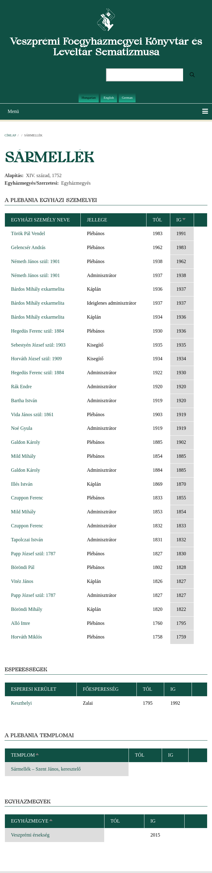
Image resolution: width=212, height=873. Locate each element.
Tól (157, 219)
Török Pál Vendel (28, 233)
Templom (25, 755)
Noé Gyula (21, 428)
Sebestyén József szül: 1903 (38, 344)
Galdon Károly (25, 442)
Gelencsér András (28, 247)
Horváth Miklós (26, 636)
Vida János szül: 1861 (32, 414)
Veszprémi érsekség (30, 834)
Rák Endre (21, 386)
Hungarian (89, 97)
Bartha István (24, 400)
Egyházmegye (32, 820)
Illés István (22, 484)
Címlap (10, 135)
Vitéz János (22, 581)
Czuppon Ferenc (27, 497)
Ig (181, 219)
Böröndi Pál (22, 567)
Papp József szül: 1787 (33, 553)
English (109, 97)
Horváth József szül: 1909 (36, 358)
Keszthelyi (21, 703)
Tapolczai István (27, 539)
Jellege (97, 219)
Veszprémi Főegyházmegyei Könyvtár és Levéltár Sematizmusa (106, 46)
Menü (13, 111)
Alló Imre (20, 623)
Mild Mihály (23, 456)
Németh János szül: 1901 (35, 261)
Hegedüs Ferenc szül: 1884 (37, 331)
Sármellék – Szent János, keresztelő (46, 769)
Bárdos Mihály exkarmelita (37, 289)
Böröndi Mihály (26, 609)
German (127, 97)
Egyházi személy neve (40, 219)
